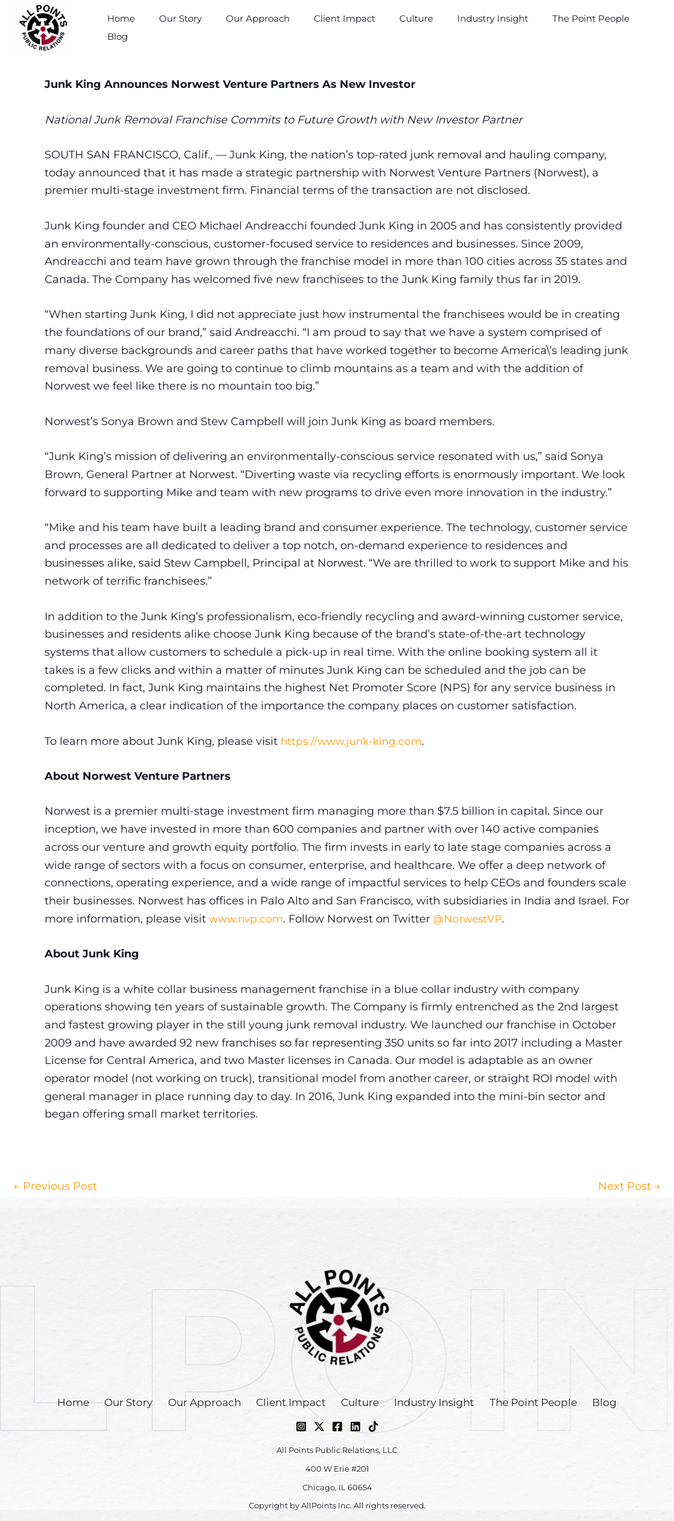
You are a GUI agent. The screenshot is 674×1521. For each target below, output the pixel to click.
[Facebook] (337, 1426)
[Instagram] (301, 1426)
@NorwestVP (473, 918)
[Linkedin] (355, 1426)
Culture (413, 27)
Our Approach (267, 27)
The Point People (575, 27)
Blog (642, 27)
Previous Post (55, 1186)
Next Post (629, 1186)
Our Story (195, 27)
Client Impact (347, 27)
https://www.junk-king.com (354, 741)
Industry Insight (483, 27)
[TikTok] (373, 1426)
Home (142, 27)
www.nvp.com (248, 918)
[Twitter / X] (319, 1426)
